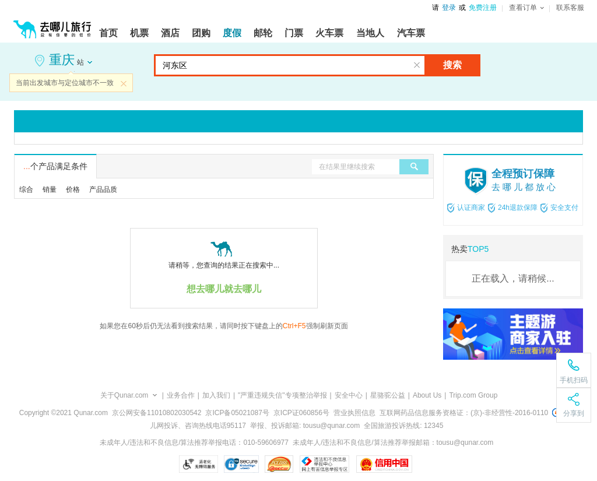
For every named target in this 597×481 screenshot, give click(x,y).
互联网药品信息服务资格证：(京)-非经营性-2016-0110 (464, 413)
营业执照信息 (354, 413)
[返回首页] (52, 24)
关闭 (124, 83)
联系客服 (570, 7)
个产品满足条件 (55, 166)
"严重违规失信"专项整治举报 (282, 395)
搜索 (452, 65)
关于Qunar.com (124, 395)
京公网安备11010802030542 (156, 413)
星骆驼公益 (387, 395)
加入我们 (216, 395)
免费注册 (483, 7)
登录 (449, 7)
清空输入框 (417, 65)
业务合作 (181, 395)
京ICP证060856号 (301, 413)
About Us (427, 395)
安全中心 (349, 395)
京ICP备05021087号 (237, 413)
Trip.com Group (473, 395)
